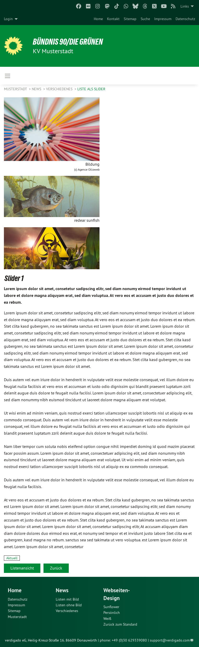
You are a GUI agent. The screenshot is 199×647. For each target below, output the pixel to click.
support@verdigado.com (170, 640)
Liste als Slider (91, 89)
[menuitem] (98, 19)
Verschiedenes (59, 89)
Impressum (162, 18)
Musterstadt (16, 89)
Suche (145, 18)
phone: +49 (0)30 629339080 (123, 640)
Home (98, 18)
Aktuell (11, 558)
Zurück (56, 568)
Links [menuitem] (185, 6)
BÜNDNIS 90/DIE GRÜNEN (68, 41)
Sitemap (130, 18)
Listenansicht (22, 568)
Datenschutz (185, 18)
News (37, 89)
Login (8, 18)
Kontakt (113, 18)
